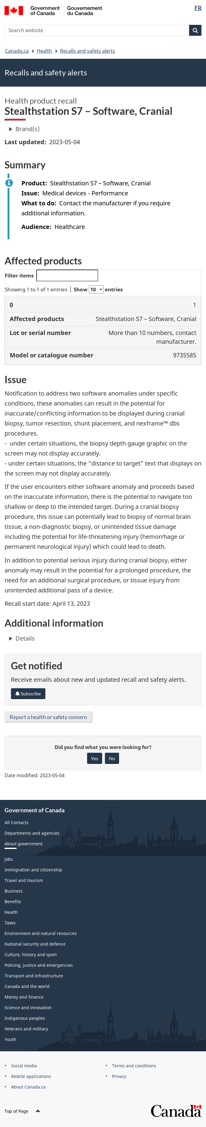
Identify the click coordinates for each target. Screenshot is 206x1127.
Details (25, 638)
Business (14, 891)
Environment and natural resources (41, 933)
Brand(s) (27, 129)
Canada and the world (27, 986)
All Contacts (16, 822)
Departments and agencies (32, 833)
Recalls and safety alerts (87, 51)
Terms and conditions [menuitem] (134, 1066)
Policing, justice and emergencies (39, 965)
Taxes (10, 923)
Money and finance (24, 997)
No (112, 758)
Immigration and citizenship (33, 870)
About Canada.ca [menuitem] (28, 1087)
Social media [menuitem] (24, 1066)
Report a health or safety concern (48, 717)
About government (24, 844)
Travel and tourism (24, 880)
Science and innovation (28, 1007)
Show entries (98, 289)
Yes (94, 758)
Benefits (13, 901)
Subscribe (28, 693)
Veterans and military (26, 1029)
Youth (10, 1039)
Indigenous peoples (25, 1018)
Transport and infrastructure (34, 976)
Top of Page (22, 1111)
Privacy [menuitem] (119, 1076)
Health (44, 51)
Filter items (51, 275)
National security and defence (35, 944)
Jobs (9, 859)
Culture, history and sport (31, 954)
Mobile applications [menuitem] (31, 1076)
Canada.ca (17, 51)
